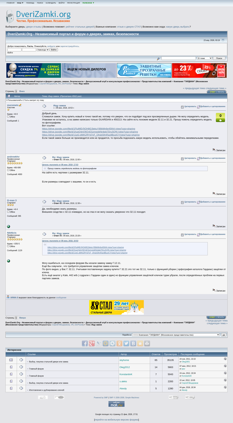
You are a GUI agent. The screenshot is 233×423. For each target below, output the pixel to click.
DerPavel (66, 83)
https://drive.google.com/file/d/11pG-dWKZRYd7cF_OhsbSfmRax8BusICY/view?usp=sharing (91, 134)
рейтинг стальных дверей (80, 26)
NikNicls (11, 232)
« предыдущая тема (194, 88)
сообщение (61, 297)
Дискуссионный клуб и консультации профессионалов (113, 81)
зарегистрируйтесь (69, 46)
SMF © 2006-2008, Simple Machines (124, 398)
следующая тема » (216, 88)
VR (59, 83)
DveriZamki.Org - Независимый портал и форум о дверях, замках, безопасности (44, 81)
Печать (221, 92)
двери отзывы (33, 26)
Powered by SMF (101, 398)
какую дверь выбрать (178, 26)
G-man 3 (12, 200)
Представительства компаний (156, 81)
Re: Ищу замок (60, 157)
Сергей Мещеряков (48, 83)
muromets (13, 105)
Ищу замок (84, 83)
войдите (52, 46)
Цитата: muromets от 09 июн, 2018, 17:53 (60, 165)
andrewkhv (13, 156)
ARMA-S (14, 297)
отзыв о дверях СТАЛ (129, 26)
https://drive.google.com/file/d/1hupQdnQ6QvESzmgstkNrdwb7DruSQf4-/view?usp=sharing (90, 131)
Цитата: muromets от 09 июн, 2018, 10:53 (60, 241)
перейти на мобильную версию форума (116, 419)
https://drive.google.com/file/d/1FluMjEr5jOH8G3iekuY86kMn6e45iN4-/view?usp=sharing (88, 128)
